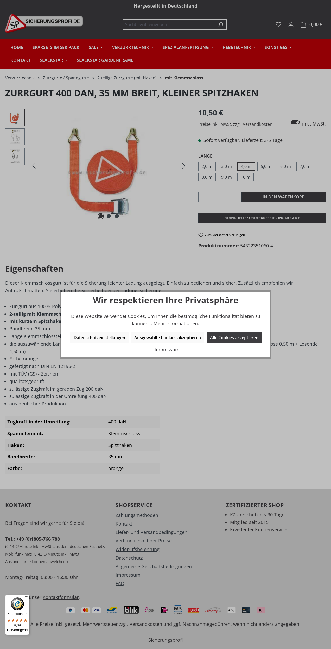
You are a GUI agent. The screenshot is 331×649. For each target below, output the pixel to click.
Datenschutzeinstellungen (99, 337)
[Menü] (26, 598)
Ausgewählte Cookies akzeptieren (167, 337)
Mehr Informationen (176, 323)
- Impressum (166, 349)
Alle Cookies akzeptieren (234, 337)
